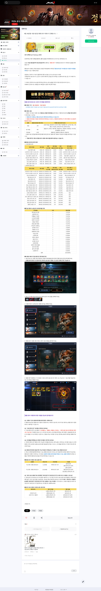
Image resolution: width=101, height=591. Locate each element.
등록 (74, 570)
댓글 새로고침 (76, 524)
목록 (27, 510)
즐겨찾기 (34, 518)
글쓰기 (83, 582)
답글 (37, 551)
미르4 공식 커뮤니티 (50, 2)
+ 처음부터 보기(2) (64, 529)
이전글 (33, 510)
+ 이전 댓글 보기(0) (37, 529)
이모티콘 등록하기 (24, 571)
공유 (41, 518)
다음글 (40, 510)
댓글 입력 (70, 518)
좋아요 (26, 518)
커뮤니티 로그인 (91, 41)
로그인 (95, 2)
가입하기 (15, 24)
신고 (75, 534)
